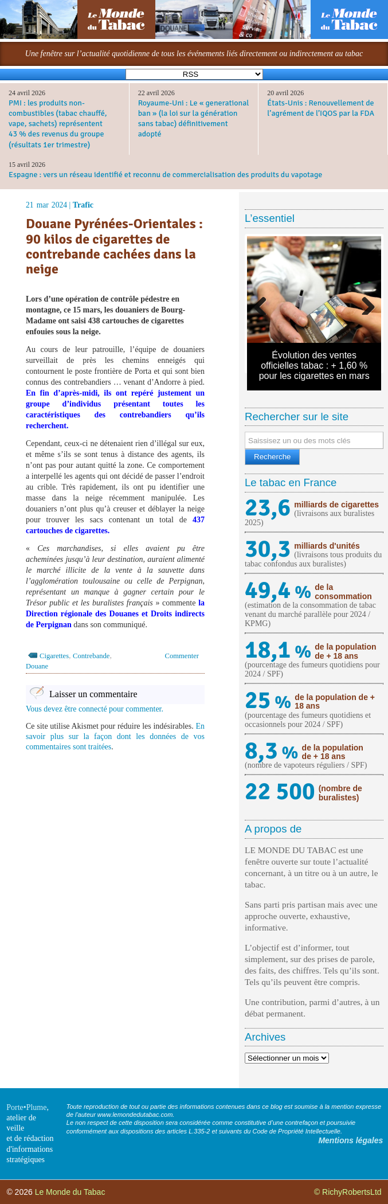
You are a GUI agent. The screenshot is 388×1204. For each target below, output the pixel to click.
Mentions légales (350, 1140)
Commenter (182, 656)
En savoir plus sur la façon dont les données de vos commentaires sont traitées (115, 736)
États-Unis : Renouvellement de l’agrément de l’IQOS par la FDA (320, 108)
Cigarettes (54, 656)
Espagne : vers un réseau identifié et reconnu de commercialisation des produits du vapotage (165, 174)
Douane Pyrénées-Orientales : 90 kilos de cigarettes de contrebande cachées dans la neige (114, 246)
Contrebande (91, 656)
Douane (37, 666)
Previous (264, 303)
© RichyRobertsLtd (348, 1192)
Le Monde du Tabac (70, 1192)
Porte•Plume (26, 1107)
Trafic (83, 205)
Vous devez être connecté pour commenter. (94, 709)
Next (363, 303)
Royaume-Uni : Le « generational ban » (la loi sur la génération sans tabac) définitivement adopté (193, 118)
